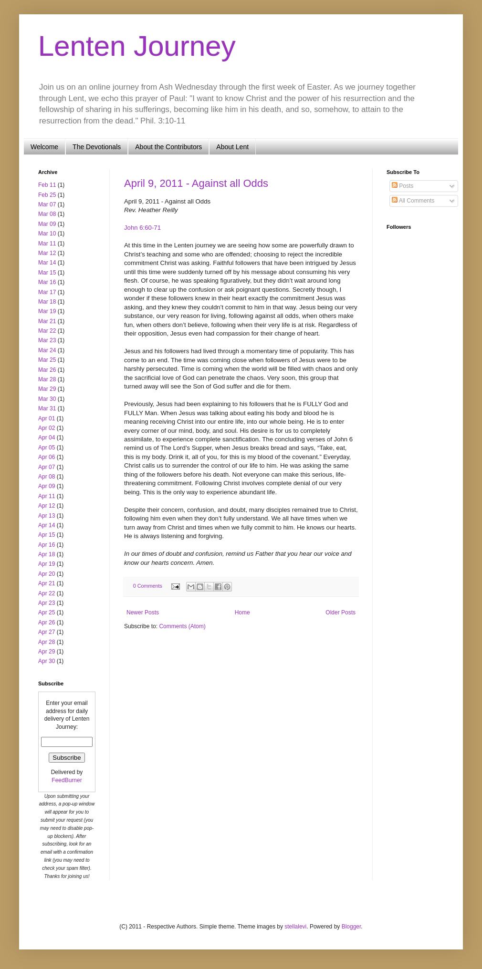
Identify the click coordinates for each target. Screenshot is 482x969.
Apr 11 (46, 496)
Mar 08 (47, 214)
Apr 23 (46, 603)
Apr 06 (46, 457)
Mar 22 (47, 330)
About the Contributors (168, 147)
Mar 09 (47, 224)
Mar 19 (47, 311)
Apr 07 (46, 467)
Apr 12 (46, 505)
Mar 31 (47, 408)
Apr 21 (46, 583)
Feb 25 (47, 195)
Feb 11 (47, 185)
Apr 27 (46, 632)
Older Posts (340, 612)
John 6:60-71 (142, 227)
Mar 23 (47, 340)
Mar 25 (47, 360)
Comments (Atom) (182, 626)
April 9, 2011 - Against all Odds (196, 183)
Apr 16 (46, 544)
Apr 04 (46, 437)
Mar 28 (47, 379)
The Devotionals (97, 147)
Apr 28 (46, 642)
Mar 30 (47, 399)
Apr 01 (46, 418)
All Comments (413, 200)
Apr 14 (46, 525)
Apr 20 (46, 574)
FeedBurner (67, 780)
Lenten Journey (137, 46)
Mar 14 (47, 262)
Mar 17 (47, 292)
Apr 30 (46, 661)
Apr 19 (46, 564)
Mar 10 (47, 233)
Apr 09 (46, 486)
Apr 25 (46, 612)
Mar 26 (47, 370)
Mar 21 (47, 321)
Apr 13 (46, 515)
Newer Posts (142, 612)
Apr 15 (46, 534)
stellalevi (295, 926)
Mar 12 (47, 253)
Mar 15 (47, 272)
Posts (402, 186)
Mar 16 (47, 282)
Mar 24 (47, 350)
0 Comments (147, 586)
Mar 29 (47, 389)
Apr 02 (46, 428)
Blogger (351, 926)
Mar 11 (47, 243)
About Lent (232, 147)
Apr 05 (46, 447)
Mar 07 (47, 204)
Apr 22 (46, 593)
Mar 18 (47, 301)
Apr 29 (46, 651)
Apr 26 (46, 622)
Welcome (44, 147)
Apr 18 (46, 554)
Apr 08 (46, 476)
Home (242, 612)
